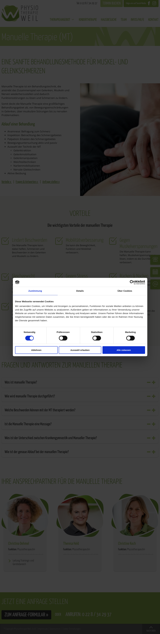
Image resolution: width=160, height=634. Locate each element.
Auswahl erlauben (79, 350)
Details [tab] (80, 291)
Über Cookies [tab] (125, 291)
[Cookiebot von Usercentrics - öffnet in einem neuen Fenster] (132, 282)
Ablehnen (36, 350)
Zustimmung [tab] (35, 291)
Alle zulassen (124, 350)
